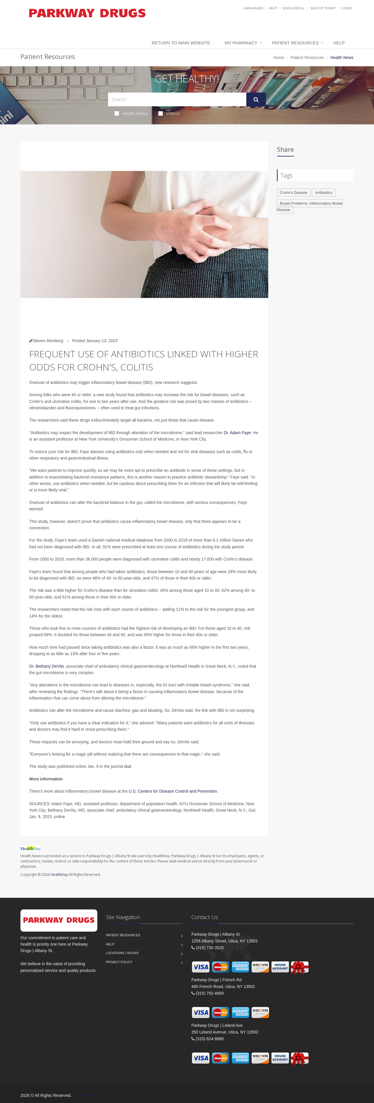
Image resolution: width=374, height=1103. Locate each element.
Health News (131, 113)
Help (273, 8)
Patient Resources (295, 42)
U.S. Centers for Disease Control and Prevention (173, 791)
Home (278, 57)
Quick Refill (294, 8)
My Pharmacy (241, 42)
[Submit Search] (256, 100)
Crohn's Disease (294, 192)
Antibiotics (323, 192)
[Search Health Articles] (177, 99)
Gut (127, 766)
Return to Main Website (181, 42)
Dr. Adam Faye (237, 432)
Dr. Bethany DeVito (46, 666)
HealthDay (59, 874)
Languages (253, 8)
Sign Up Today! (323, 8)
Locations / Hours (122, 953)
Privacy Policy (119, 962)
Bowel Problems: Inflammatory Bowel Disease (310, 206)
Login (347, 8)
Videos (169, 113)
